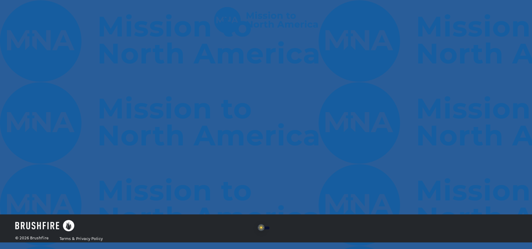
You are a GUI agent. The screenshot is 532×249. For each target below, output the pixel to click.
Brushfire (39, 238)
